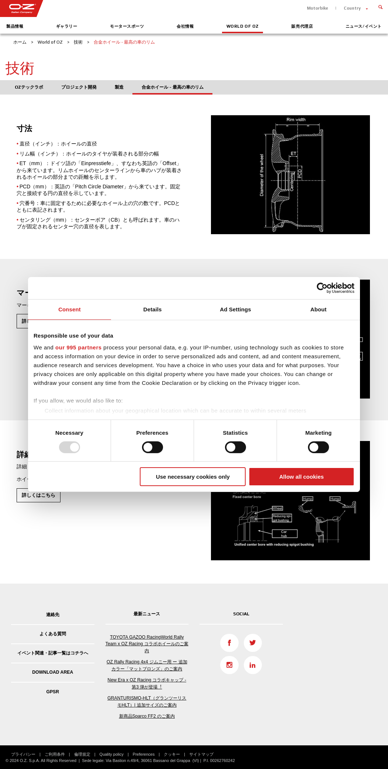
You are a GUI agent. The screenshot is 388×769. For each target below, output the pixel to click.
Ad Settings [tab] (235, 309)
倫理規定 (82, 754)
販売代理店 (302, 26)
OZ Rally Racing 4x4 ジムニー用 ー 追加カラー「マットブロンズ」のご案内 (147, 665)
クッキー (172, 754)
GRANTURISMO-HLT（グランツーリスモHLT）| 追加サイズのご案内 (146, 701)
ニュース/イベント (364, 26)
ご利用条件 (55, 754)
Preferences (144, 754)
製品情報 (14, 26)
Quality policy (112, 754)
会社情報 (185, 26)
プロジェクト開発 (79, 87)
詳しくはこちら (38, 495)
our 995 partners (78, 347)
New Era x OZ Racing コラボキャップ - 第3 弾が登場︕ (147, 683)
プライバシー (23, 754)
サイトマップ (201, 754)
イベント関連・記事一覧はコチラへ (52, 653)
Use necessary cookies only (193, 477)
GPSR (52, 691)
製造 (119, 87)
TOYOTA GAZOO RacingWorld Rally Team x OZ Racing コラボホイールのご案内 (146, 644)
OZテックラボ (29, 87)
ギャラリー (66, 26)
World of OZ (242, 26)
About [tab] (319, 309)
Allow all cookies (301, 477)
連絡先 (52, 614)
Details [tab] (152, 309)
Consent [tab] (69, 309)
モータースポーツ (127, 26)
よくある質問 (52, 633)
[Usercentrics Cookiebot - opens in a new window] (322, 288)
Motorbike (317, 8)
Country (352, 8)
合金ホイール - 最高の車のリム (173, 87)
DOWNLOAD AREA (52, 672)
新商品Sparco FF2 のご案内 (147, 716)
